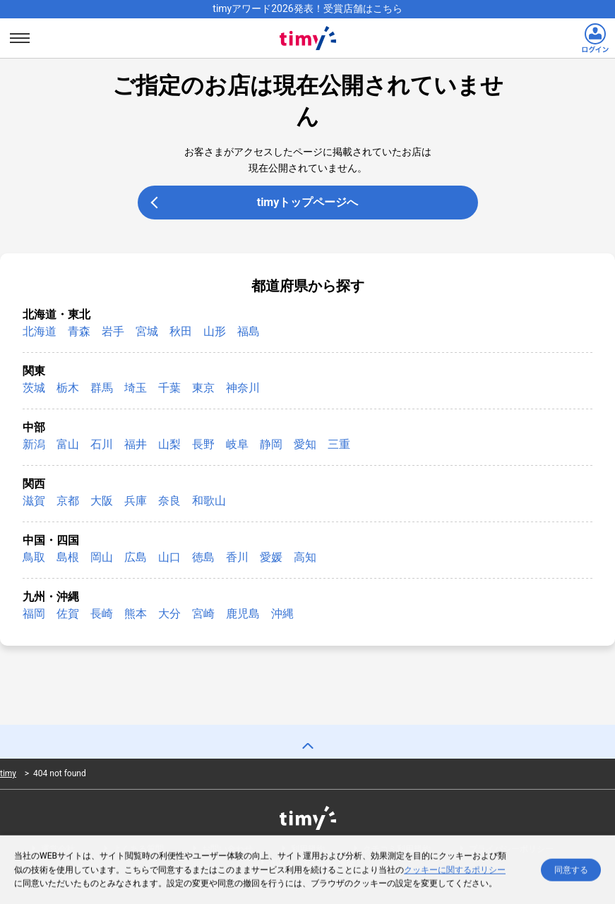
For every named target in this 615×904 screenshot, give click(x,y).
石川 (101, 444)
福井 (135, 444)
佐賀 (67, 613)
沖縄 (282, 613)
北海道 (39, 331)
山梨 (169, 444)
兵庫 (135, 500)
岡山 (101, 557)
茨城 (34, 387)
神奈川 (243, 387)
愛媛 (271, 557)
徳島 (203, 557)
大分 (169, 613)
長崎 (101, 613)
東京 (203, 387)
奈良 (169, 500)
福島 (248, 331)
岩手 (113, 331)
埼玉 (135, 387)
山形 (214, 331)
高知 (305, 557)
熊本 (135, 613)
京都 (67, 500)
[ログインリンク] (595, 38)
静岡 (271, 444)
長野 (203, 444)
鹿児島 (243, 613)
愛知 (305, 444)
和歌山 (209, 500)
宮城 (147, 331)
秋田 (180, 331)
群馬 (101, 387)
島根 (67, 557)
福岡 (34, 613)
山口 (169, 557)
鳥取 (34, 557)
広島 (135, 557)
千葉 (169, 387)
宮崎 (203, 613)
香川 (237, 557)
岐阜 (237, 444)
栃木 (67, 387)
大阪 (101, 500)
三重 (339, 444)
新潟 (34, 444)
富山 (67, 444)
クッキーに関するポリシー (455, 871)
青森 (79, 331)
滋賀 (34, 500)
